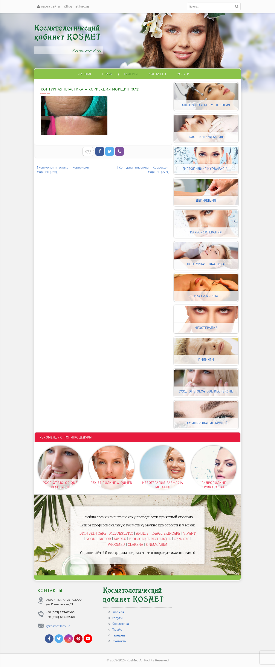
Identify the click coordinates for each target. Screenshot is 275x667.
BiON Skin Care (92, 533)
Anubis (142, 533)
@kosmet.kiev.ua (77, 6)
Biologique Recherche (150, 539)
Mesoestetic (121, 533)
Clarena (135, 545)
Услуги (183, 74)
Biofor (105, 539)
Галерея (131, 74)
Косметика (120, 624)
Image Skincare (165, 533)
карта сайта (48, 6)
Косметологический (67, 33)
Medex (120, 539)
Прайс (107, 74)
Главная (83, 74)
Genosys (181, 539)
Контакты (157, 74)
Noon (91, 539)
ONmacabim (156, 545)
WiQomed (116, 545)
